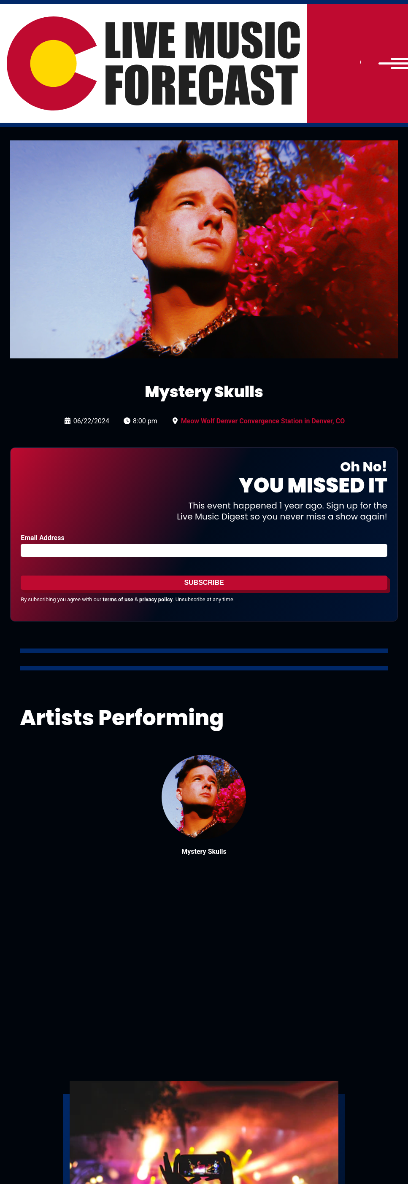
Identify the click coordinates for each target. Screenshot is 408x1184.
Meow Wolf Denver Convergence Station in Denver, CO (263, 421)
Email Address (42, 538)
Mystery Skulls (203, 852)
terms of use (118, 599)
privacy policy (156, 599)
